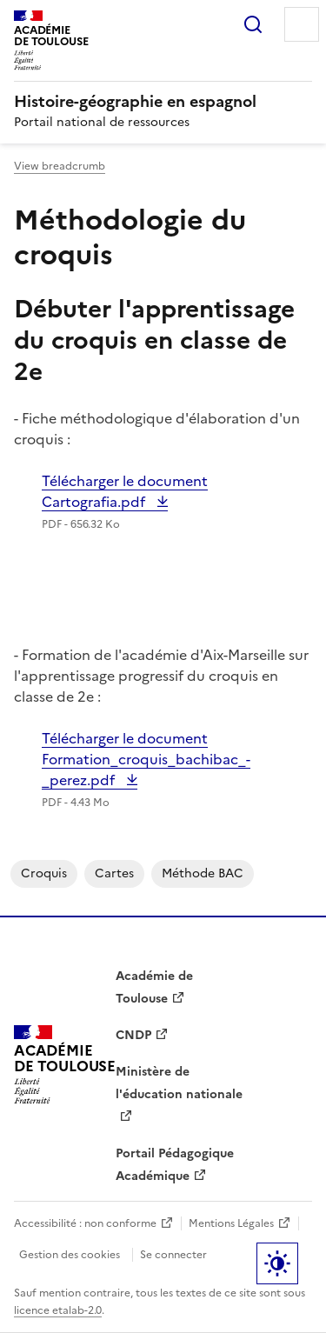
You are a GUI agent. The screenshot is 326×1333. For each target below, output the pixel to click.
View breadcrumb (59, 166)
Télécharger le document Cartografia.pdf (125, 491)
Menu (301, 24)
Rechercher (253, 24)
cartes (114, 873)
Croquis (44, 873)
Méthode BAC (202, 873)
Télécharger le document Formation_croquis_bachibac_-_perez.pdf (146, 759)
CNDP (133, 1035)
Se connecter (173, 1255)
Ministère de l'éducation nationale (179, 1083)
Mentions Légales (231, 1223)
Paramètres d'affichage (277, 1263)
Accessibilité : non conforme (85, 1223)
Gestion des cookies (69, 1255)
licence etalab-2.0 (58, 1310)
